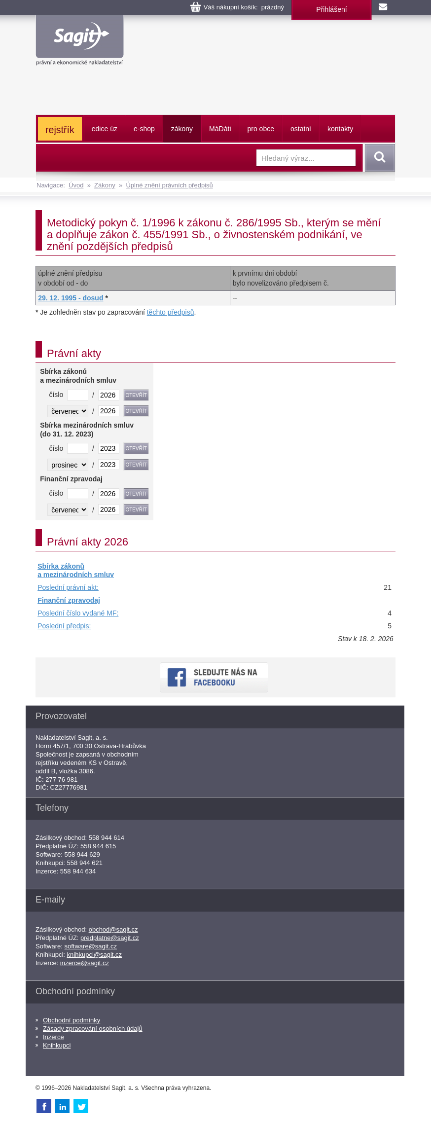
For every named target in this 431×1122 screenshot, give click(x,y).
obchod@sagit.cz (113, 929)
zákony (182, 129)
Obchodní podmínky (71, 1020)
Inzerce (53, 1037)
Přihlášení (331, 9)
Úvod (76, 185)
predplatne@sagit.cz (109, 937)
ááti (220, 129)
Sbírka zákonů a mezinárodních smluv (75, 570)
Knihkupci (57, 1045)
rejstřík (59, 129)
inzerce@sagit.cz (84, 963)
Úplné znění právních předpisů (169, 185)
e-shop (144, 129)
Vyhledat (378, 158)
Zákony (104, 185)
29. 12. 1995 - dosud (70, 298)
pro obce (261, 129)
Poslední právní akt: (68, 587)
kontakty (340, 129)
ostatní (300, 129)
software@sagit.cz (91, 946)
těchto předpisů (170, 312)
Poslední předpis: (64, 626)
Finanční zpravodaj (68, 600)
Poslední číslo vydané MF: (77, 613)
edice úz (104, 129)
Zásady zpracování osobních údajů (93, 1028)
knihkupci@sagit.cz (94, 954)
